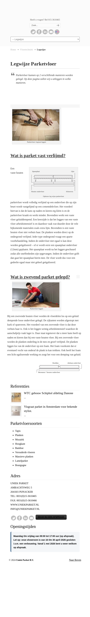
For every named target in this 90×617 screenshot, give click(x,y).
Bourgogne (20, 465)
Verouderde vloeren (25, 452)
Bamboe (19, 448)
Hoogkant (20, 443)
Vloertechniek (26, 49)
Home (13, 49)
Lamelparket (21, 460)
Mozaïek (19, 439)
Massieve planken (24, 456)
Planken (19, 435)
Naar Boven (75, 560)
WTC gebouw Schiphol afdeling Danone (48, 393)
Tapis (18, 431)
